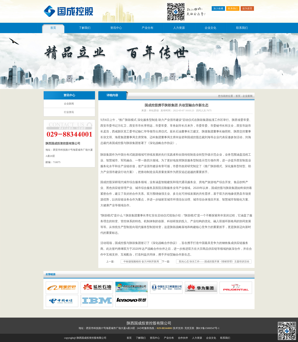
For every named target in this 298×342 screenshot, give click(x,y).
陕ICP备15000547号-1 (208, 328)
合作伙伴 (183, 337)
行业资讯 (69, 112)
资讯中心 (116, 27)
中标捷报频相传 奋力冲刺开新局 (141, 261)
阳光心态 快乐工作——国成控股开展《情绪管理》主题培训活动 (213, 261)
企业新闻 (69, 103)
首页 (53, 27)
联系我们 (233, 8)
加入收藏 (218, 8)
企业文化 (210, 27)
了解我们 (84, 27)
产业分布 (147, 27)
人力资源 (179, 27)
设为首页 (247, 8)
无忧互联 (189, 328)
